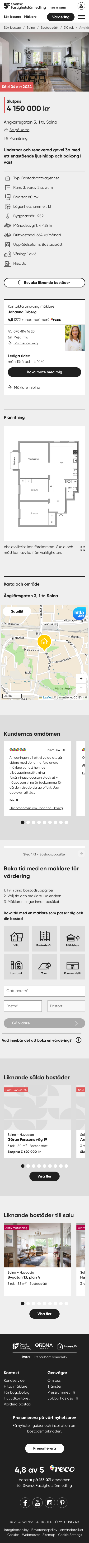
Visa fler (44, 1176)
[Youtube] (37, 1502)
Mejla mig (21, 337)
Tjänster (54, 1386)
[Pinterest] (62, 1502)
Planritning (18, 138)
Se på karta (19, 130)
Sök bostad (12, 17)
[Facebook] (25, 1502)
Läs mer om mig (26, 343)
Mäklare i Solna (27, 387)
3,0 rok (69, 27)
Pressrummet (58, 1392)
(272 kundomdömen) (31, 319)
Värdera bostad (17, 1404)
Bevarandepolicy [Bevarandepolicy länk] (44, 1530)
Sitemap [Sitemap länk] (49, 1535)
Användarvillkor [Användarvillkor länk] (71, 1530)
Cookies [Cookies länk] (13, 1535)
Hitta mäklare (15, 1386)
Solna (31, 27)
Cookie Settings (70, 1535)
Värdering (61, 17)
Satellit (17, 611)
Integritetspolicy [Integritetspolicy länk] (16, 1530)
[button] (81, 17)
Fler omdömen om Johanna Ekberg (36, 808)
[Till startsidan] (35, 6)
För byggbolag (16, 1392)
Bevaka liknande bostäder (44, 281)
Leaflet (45, 697)
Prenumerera (44, 1448)
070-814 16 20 (24, 331)
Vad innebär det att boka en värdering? (37, 1040)
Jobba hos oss (60, 1398)
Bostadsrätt (49, 27)
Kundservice (14, 1380)
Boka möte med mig (44, 372)
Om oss (54, 1380)
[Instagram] (50, 1502)
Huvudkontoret (17, 1398)
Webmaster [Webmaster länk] (31, 1535)
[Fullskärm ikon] (82, 549)
